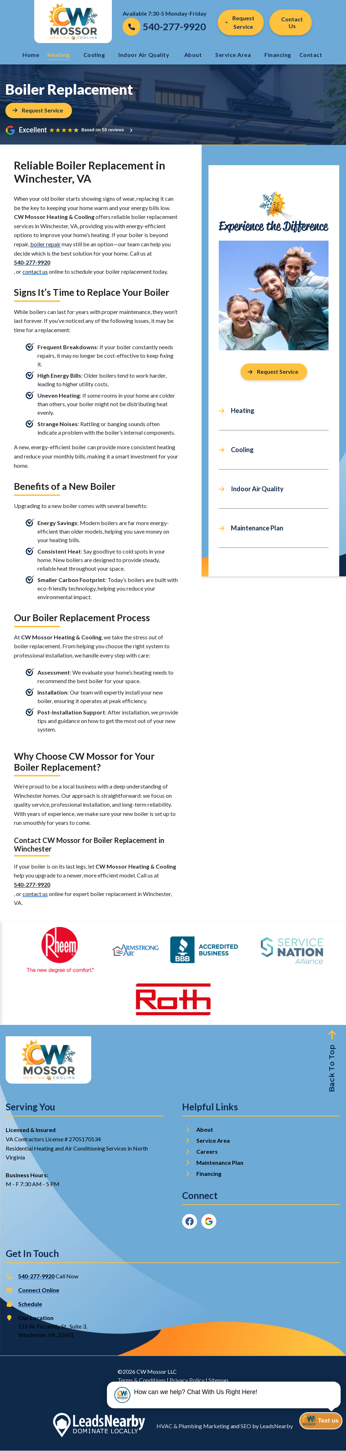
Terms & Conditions (142, 1380)
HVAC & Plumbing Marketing (192, 1426)
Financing (277, 54)
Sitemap (218, 1380)
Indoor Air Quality (144, 54)
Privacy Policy (187, 1380)
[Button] (290, 22)
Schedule (30, 1304)
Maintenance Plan (257, 529)
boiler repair (45, 244)
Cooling (94, 54)
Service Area (233, 54)
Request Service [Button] (239, 22)
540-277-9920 (32, 262)
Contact (311, 54)
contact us (35, 271)
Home (30, 54)
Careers (207, 1151)
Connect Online (38, 1290)
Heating (58, 54)
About (193, 54)
